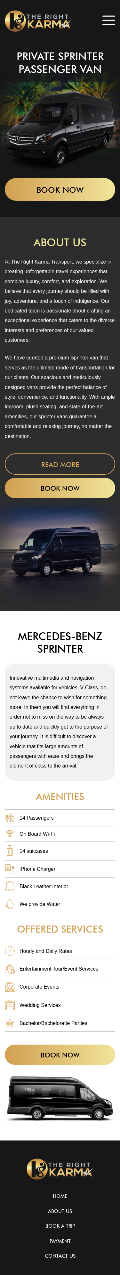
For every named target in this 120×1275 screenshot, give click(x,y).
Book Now (60, 190)
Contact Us (60, 1256)
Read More (60, 465)
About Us (60, 1211)
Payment (60, 1241)
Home (60, 1196)
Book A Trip (60, 1226)
